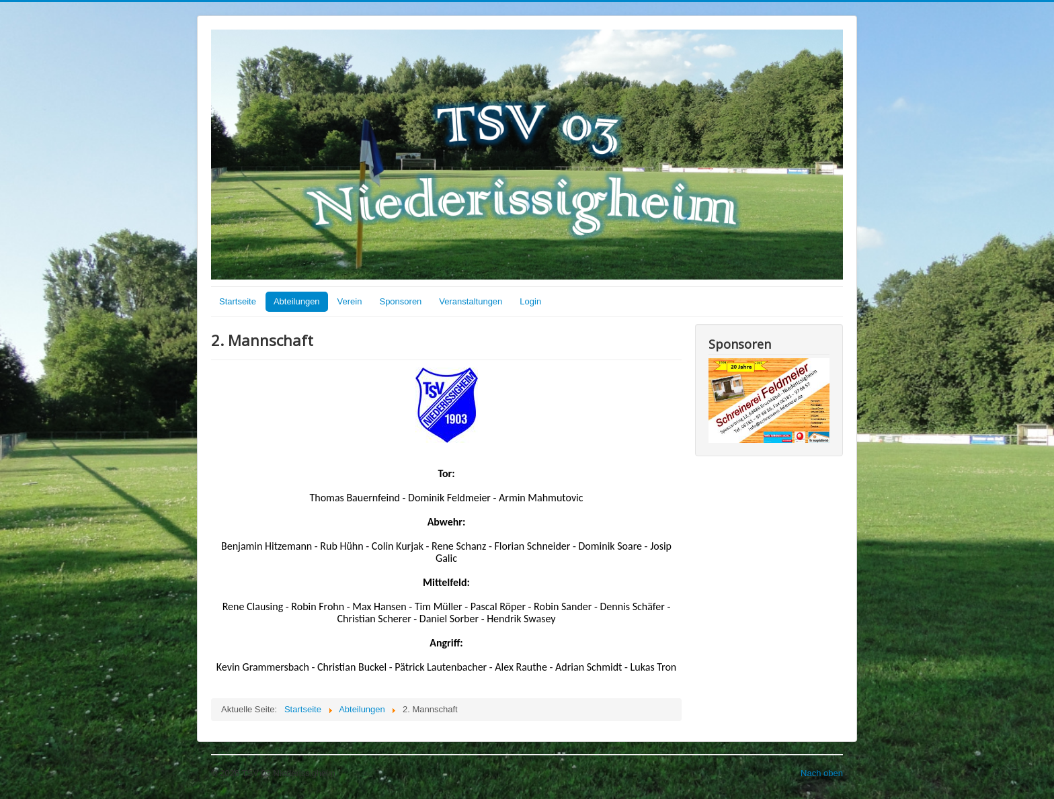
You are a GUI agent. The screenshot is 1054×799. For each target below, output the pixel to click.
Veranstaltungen (470, 301)
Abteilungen (297, 301)
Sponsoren (400, 301)
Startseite (237, 301)
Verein (349, 301)
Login (530, 301)
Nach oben (822, 773)
